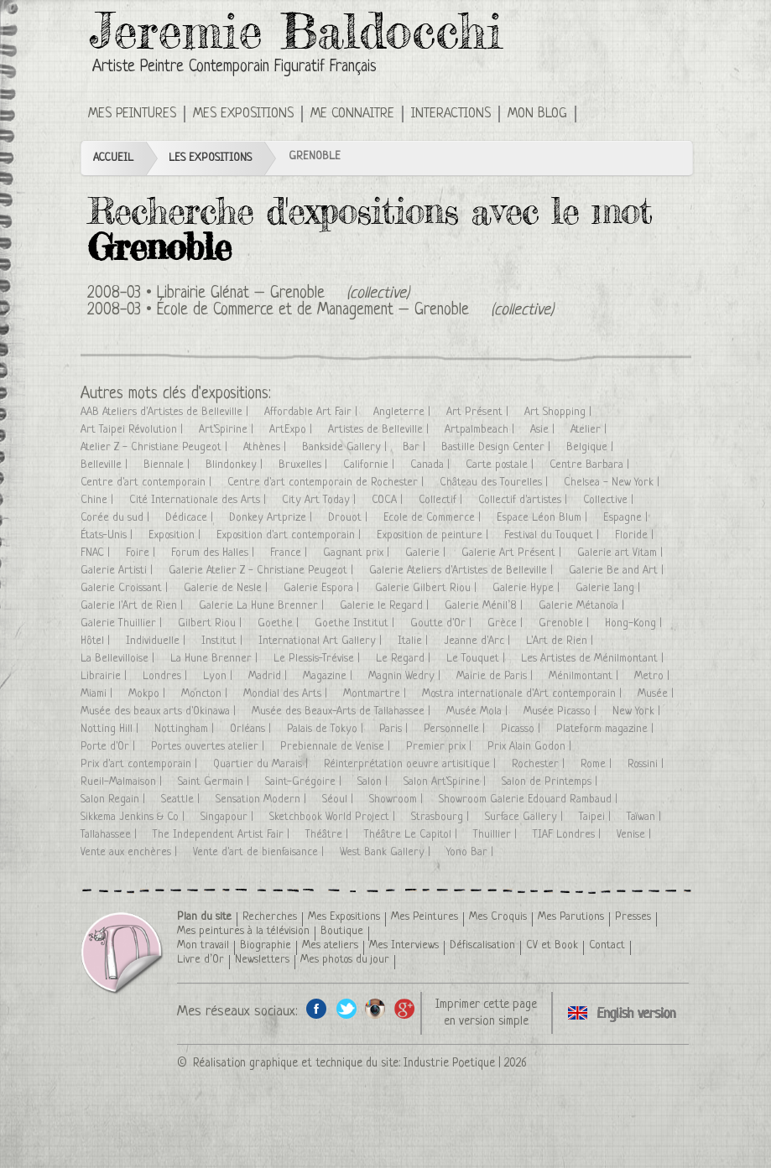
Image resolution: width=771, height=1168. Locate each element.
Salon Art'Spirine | (446, 782)
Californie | (370, 465)
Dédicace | (190, 517)
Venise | (635, 834)
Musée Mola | (478, 711)
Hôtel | (97, 641)
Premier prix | (440, 746)
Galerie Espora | (323, 588)
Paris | (395, 729)
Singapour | (229, 817)
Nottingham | (185, 729)
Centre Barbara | (591, 465)
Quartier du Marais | (262, 764)
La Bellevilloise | (119, 658)
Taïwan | (645, 817)
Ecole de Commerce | (433, 517)
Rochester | (540, 764)
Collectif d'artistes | (524, 500)
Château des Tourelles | (495, 482)
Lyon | (219, 676)
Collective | (610, 500)
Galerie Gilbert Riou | (427, 588)
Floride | (636, 535)
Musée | (657, 694)
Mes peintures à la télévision (243, 931)
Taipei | (596, 817)
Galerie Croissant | (126, 588)
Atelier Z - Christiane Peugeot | (156, 447)
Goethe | (280, 623)
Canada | (431, 465)
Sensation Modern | (263, 799)
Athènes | (266, 447)
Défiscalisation (482, 945)
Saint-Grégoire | (305, 782)
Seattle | (182, 799)
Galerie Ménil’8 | (485, 606)
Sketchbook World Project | (334, 817)
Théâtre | (328, 834)
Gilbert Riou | (211, 623)
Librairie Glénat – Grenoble (241, 294)
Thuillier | (496, 834)
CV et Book (552, 945)
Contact (607, 945)
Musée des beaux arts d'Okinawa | (160, 711)
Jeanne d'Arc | (478, 641)
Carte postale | (501, 465)
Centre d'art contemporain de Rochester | (327, 482)
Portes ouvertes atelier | (209, 746)
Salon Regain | (114, 799)
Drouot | (349, 517)
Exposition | (176, 535)
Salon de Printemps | (551, 782)
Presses (633, 917)
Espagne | (627, 517)
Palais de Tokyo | (327, 729)
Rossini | (647, 764)
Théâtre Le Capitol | (412, 834)
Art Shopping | (559, 412)
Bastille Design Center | (497, 447)
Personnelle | (456, 729)
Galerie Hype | (527, 588)
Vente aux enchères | (130, 852)
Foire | (142, 553)
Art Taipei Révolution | (133, 429)
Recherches (269, 917)
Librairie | (105, 676)
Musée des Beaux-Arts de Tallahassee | (343, 711)
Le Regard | (405, 658)
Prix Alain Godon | (531, 746)
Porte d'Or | (109, 746)
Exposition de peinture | (434, 535)
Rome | (598, 764)
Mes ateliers (330, 945)
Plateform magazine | (606, 729)
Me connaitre (352, 114)
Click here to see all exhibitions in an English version (600, 112)
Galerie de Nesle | (227, 588)
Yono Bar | (471, 852)
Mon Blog (537, 114)
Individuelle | (157, 641)
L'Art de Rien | (561, 641)
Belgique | (591, 447)
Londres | (166, 676)
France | (290, 553)
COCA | (389, 500)
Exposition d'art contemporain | (290, 535)
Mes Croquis (498, 917)
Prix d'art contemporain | (141, 764)
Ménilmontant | (585, 676)
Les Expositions (210, 158)
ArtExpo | (292, 429)
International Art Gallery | (321, 641)
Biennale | (168, 465)
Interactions (451, 114)
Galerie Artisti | (118, 570)
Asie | (544, 429)
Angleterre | (403, 412)
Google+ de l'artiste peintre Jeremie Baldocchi (404, 1008)
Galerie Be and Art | (618, 570)
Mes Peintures (132, 114)
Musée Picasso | (562, 711)
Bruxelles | (305, 465)
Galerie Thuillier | (123, 623)
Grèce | (506, 623)
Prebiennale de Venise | (336, 746)
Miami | (98, 694)
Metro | (653, 676)
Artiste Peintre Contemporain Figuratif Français (234, 67)
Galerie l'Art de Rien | (133, 606)
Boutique (341, 931)
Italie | (414, 641)
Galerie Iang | (609, 588)
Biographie (265, 945)
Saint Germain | (215, 782)
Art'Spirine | (228, 429)
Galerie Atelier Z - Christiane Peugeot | (263, 570)
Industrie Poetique (449, 1063)
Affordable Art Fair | (312, 412)
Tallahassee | (110, 834)
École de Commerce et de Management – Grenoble (313, 310)
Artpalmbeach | (481, 429)
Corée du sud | (117, 517)
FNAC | (97, 553)
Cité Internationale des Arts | (199, 500)
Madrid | (269, 676)
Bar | (416, 447)
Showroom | (397, 799)
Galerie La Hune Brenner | (263, 606)
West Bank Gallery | (387, 852)
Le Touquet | (477, 658)
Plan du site (204, 917)
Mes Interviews (404, 945)
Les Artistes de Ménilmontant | (594, 658)
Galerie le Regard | (386, 606)
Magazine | (329, 676)
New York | (638, 711)
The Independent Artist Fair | (223, 834)
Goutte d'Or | (442, 623)
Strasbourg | (441, 817)
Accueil (113, 158)
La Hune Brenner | (215, 658)
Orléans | (252, 729)
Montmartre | (376, 694)
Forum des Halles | (214, 553)
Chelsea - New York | (613, 482)
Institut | (223, 641)
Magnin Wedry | (406, 676)
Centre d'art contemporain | (148, 482)
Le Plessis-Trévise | (318, 658)
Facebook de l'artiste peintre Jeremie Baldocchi (316, 1008)
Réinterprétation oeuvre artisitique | (411, 764)
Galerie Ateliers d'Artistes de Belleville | (462, 570)
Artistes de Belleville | (380, 429)
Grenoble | (565, 623)
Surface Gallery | (525, 817)
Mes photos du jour (344, 959)
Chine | (99, 500)
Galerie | (427, 553)
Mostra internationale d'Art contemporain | (523, 694)
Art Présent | (479, 412)
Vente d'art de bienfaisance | (260, 852)
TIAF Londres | (568, 834)
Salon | (374, 782)
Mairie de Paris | (496, 676)
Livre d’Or (200, 959)
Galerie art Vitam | (621, 553)
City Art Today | (320, 500)
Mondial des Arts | (287, 694)
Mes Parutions (571, 917)
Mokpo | (148, 694)
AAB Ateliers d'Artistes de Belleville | (166, 412)
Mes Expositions (243, 114)
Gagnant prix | (358, 553)
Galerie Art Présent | (513, 553)
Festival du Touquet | (553, 535)
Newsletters (262, 959)
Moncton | (206, 694)
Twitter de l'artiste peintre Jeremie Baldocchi (346, 1008)
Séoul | (339, 799)
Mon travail (203, 945)
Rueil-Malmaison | (123, 782)
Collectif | (442, 500)
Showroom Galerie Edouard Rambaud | (530, 799)
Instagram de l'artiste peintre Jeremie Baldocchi (375, 1008)
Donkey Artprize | (272, 517)
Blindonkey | (236, 465)
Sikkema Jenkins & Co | (134, 817)
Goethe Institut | (356, 623)
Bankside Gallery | (346, 447)
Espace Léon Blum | (544, 517)
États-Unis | (108, 535)
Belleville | (106, 465)
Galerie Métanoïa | (583, 606)
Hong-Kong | (635, 623)
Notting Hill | (111, 729)
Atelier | (590, 429)
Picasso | (522, 729)
